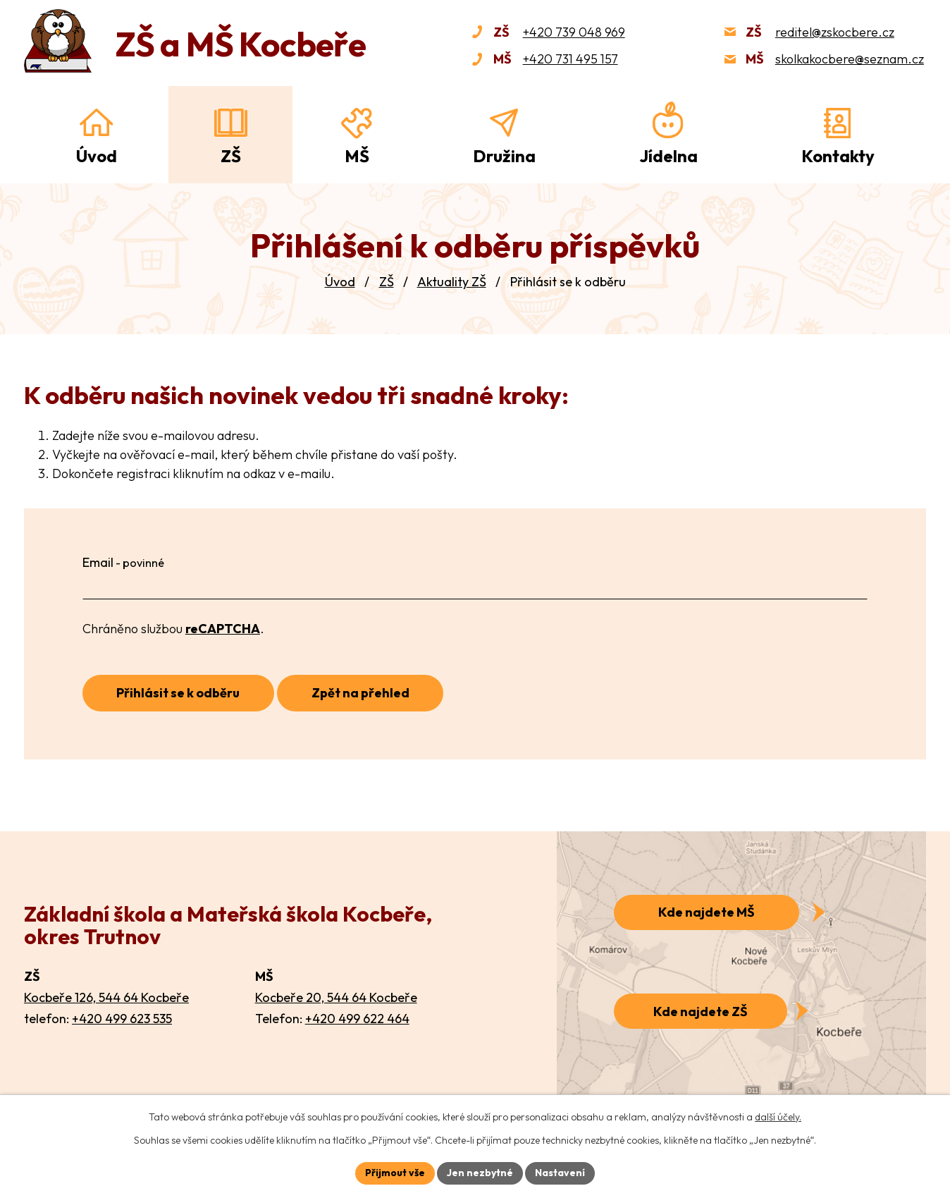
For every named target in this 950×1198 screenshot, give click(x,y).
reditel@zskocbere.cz (834, 32)
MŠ (357, 155)
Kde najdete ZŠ (700, 1011)
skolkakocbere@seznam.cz (849, 59)
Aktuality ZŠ (451, 282)
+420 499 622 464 (357, 1018)
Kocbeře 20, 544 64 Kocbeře (336, 997)
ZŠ (386, 282)
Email (123, 562)
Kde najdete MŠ (706, 912)
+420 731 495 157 (570, 59)
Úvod (340, 282)
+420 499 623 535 (122, 1018)
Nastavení (560, 1172)
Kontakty (838, 155)
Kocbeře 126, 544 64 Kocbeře (106, 997)
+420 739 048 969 (574, 32)
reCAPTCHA (222, 629)
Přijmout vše (395, 1172)
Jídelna (668, 155)
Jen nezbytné (480, 1172)
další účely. (778, 1117)
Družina (504, 155)
